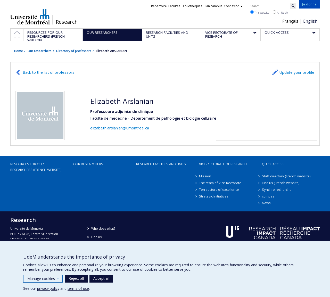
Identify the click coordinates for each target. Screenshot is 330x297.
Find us (96, 237)
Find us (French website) (280, 182)
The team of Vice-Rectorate (220, 182)
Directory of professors (73, 51)
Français (290, 21)
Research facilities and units (161, 164)
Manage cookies (43, 278)
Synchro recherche (277, 189)
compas (268, 196)
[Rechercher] (293, 6)
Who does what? (103, 228)
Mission (205, 176)
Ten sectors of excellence (219, 189)
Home (18, 51)
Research (67, 21)
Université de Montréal (30, 16)
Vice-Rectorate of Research (223, 164)
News (266, 203)
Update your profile (296, 72)
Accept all (101, 278)
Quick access (273, 164)
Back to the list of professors (49, 72)
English (310, 21)
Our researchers (40, 51)
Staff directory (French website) (286, 176)
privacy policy (48, 288)
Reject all (76, 278)
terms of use (78, 288)
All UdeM (280, 12)
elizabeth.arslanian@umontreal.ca (119, 127)
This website (259, 12)
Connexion (233, 6)
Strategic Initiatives (213, 196)
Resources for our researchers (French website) (35, 167)
